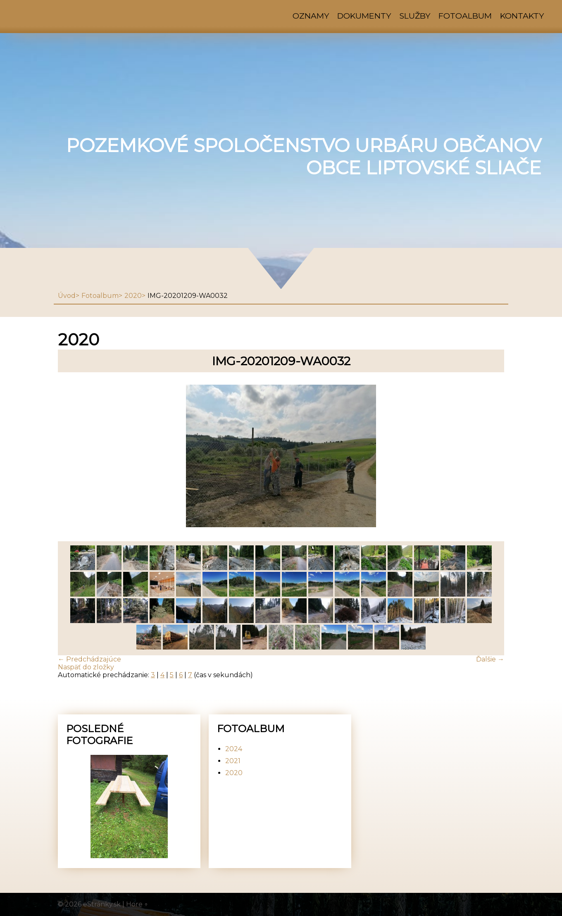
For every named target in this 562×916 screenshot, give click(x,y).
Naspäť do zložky (86, 667)
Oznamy (311, 16)
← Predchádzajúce (89, 659)
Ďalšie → (490, 659)
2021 (233, 761)
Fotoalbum (465, 16)
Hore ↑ (137, 904)
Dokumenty (364, 16)
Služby (414, 16)
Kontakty (522, 16)
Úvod (67, 296)
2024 (233, 749)
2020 (133, 296)
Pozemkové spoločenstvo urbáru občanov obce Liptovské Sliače (303, 156)
